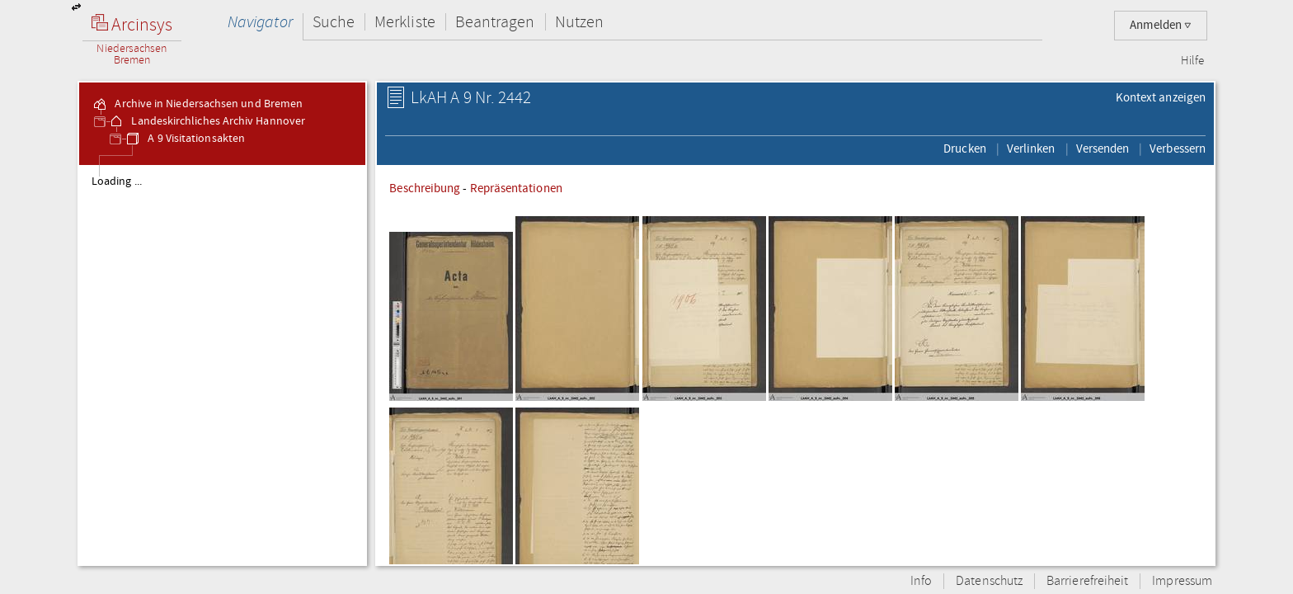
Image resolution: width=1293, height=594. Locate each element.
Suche (334, 22)
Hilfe (1192, 61)
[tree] (222, 364)
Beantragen (495, 22)
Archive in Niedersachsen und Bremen (197, 104)
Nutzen (579, 22)
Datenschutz (989, 581)
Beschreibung (424, 188)
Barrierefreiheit (1087, 581)
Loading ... (117, 181)
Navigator (260, 22)
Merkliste (404, 22)
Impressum (1182, 581)
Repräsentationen (516, 188)
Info (921, 581)
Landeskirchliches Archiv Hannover (206, 121)
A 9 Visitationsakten (185, 138)
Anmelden (1161, 25)
